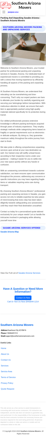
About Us (5, 354)
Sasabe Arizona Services (29, 273)
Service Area (6, 371)
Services (4, 366)
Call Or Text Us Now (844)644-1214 (23, 301)
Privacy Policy (7, 383)
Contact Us (6, 360)
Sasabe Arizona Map (9, 232)
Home (3, 348)
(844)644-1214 (13, 12)
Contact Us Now (23, 298)
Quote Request (7, 389)
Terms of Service (8, 377)
